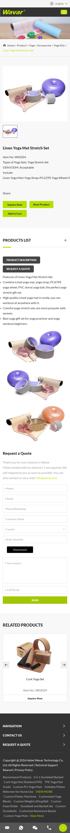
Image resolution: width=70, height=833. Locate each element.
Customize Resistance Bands (37, 811)
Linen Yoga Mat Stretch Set (18, 50)
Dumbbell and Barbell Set (37, 806)
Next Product (41, 204)
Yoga (32, 45)
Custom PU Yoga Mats (28, 786)
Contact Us (12, 735)
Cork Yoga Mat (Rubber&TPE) (23, 782)
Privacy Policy (24, 770)
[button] (6, 665)
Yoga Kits (59, 45)
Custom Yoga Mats (16, 815)
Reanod (8, 770)
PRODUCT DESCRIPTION (21, 260)
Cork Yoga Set (35, 679)
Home (10, 45)
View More (44, 791)
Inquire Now (35, 698)
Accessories (44, 45)
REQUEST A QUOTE (18, 268)
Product (22, 45)
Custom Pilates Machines (20, 796)
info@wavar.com (46, 478)
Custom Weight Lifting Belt (31, 801)
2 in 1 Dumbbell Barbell (48, 777)
